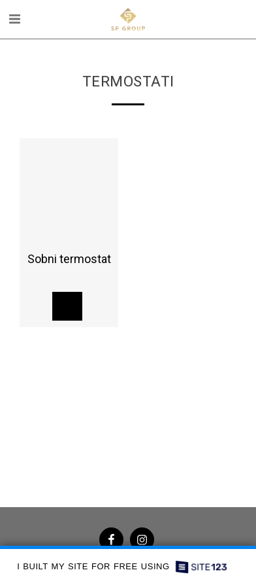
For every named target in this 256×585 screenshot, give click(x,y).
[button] (14, 19)
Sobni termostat (69, 259)
